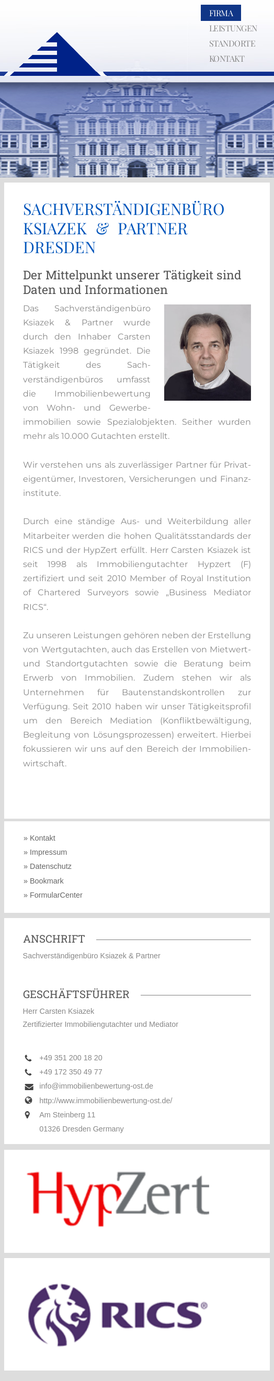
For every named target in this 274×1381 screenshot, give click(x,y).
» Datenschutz (48, 867)
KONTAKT (227, 58)
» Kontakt (39, 838)
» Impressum (45, 852)
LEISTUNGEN (233, 27)
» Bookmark (44, 881)
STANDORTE (232, 43)
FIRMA (221, 12)
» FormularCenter (53, 895)
